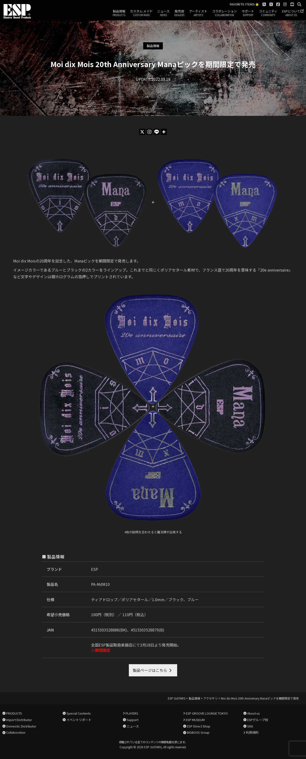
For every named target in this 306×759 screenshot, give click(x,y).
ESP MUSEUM (195, 719)
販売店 (179, 13)
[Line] (156, 132)
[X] (142, 132)
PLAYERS (132, 713)
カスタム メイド (141, 13)
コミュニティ (268, 13)
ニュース (163, 13)
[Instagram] (149, 132)
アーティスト (198, 13)
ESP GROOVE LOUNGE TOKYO (207, 713)
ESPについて (291, 13)
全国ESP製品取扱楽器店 (111, 645)
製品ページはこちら (150, 670)
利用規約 (252, 732)
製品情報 (119, 13)
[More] (164, 132)
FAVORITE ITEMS (244, 4)
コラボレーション (224, 13)
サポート (248, 13)
